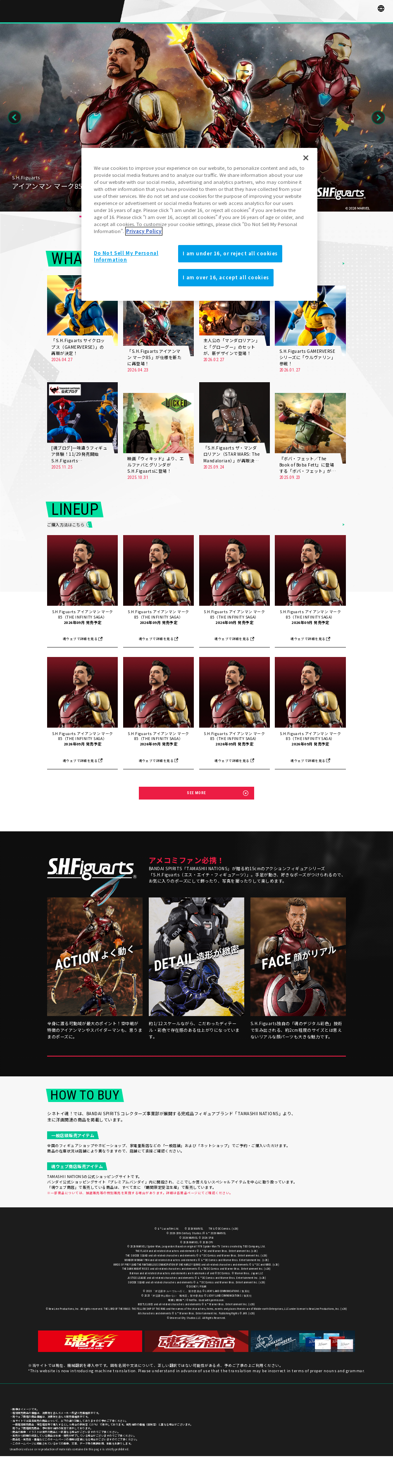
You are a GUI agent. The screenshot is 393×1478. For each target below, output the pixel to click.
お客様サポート (317, 1417)
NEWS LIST (331, 263)
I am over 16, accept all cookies (226, 277)
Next (378, 117)
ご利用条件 (376, 1417)
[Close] (306, 158)
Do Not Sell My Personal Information (126, 256)
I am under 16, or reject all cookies (230, 253)
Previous (14, 117)
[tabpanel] (196, 118)
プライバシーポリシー (348, 1417)
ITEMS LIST (331, 527)
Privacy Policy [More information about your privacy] (144, 231)
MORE (107, 360)
